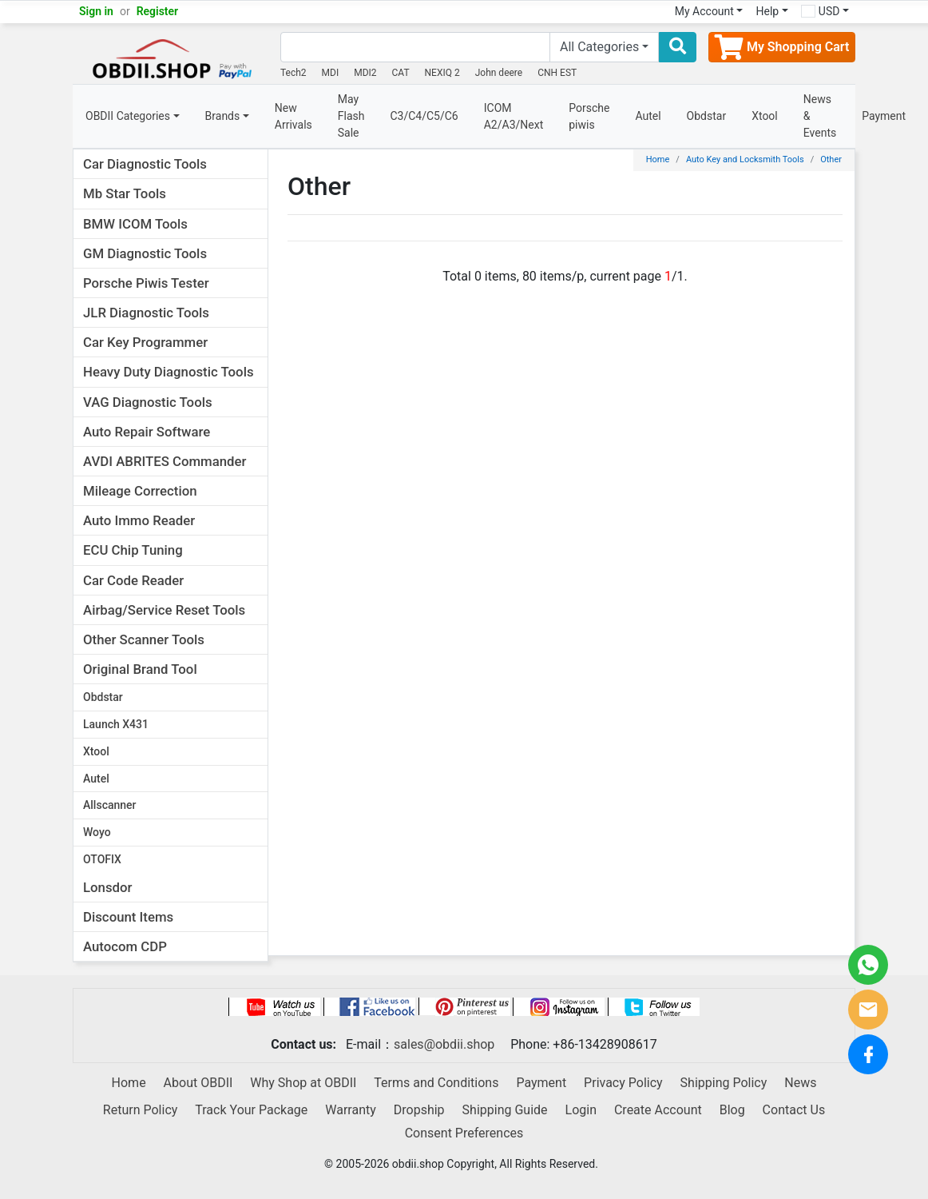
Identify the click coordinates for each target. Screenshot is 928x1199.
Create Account (658, 1109)
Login (581, 1109)
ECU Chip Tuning (133, 550)
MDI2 (365, 72)
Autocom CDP (125, 946)
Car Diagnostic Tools (145, 164)
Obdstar (707, 116)
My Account (704, 11)
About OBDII (198, 1082)
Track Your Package (251, 1109)
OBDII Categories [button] (127, 116)
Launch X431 (116, 724)
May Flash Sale (351, 116)
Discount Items (128, 917)
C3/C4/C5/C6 (424, 116)
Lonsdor (107, 887)
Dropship (419, 1109)
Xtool (765, 116)
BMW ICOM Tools (135, 224)
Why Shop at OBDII (303, 1082)
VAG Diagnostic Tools (147, 402)
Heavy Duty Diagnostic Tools (168, 372)
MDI (330, 72)
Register (158, 11)
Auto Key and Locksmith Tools (745, 159)
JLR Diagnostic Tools (146, 313)
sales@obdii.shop (444, 1044)
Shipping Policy (723, 1082)
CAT (401, 72)
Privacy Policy (623, 1082)
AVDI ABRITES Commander (164, 461)
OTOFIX (102, 859)
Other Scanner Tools (143, 639)
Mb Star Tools (124, 193)
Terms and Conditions (436, 1082)
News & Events (819, 116)
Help (767, 11)
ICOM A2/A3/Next (514, 116)
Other (831, 159)
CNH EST (557, 72)
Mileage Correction (140, 491)
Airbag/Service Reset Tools (164, 610)
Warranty (350, 1109)
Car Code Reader (133, 580)
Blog (732, 1109)
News (800, 1082)
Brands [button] (222, 116)
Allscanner (110, 805)
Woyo (97, 832)
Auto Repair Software (146, 432)
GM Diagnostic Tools (145, 253)
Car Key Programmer (145, 342)
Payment (884, 116)
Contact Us (794, 1109)
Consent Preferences (464, 1133)
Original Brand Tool (140, 669)
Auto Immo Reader (139, 520)
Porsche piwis (589, 116)
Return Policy (140, 1109)
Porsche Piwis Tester (146, 283)
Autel (647, 116)
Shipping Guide (505, 1109)
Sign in (96, 11)
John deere (499, 72)
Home (658, 159)
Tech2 (293, 72)
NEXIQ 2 (442, 72)
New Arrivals (293, 116)
